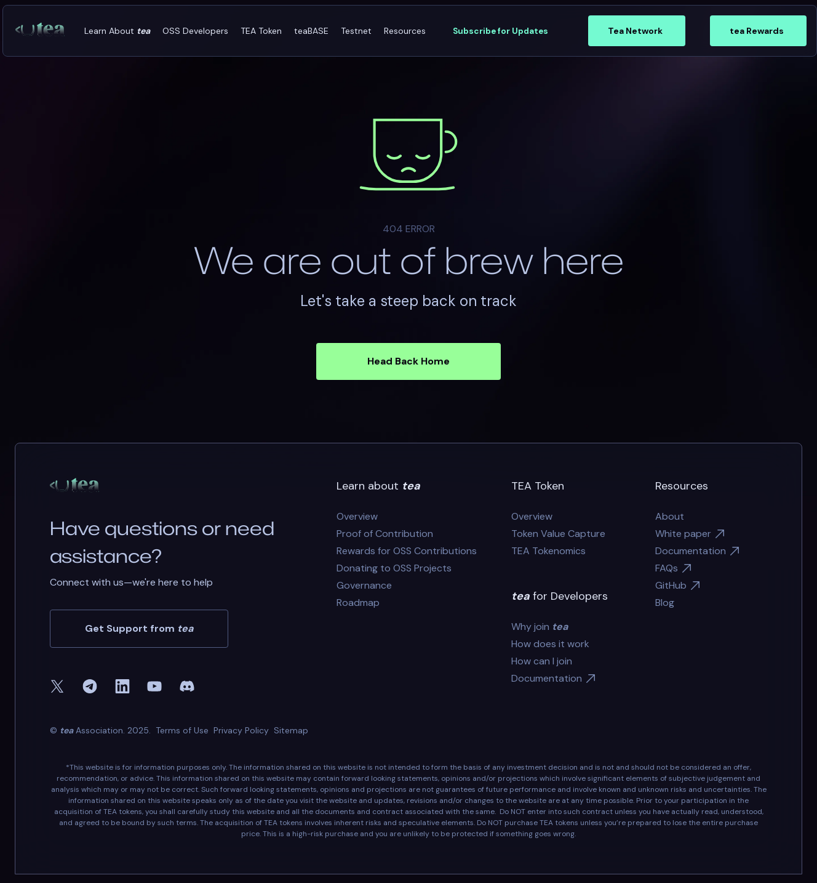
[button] (117, 31)
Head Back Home (408, 361)
